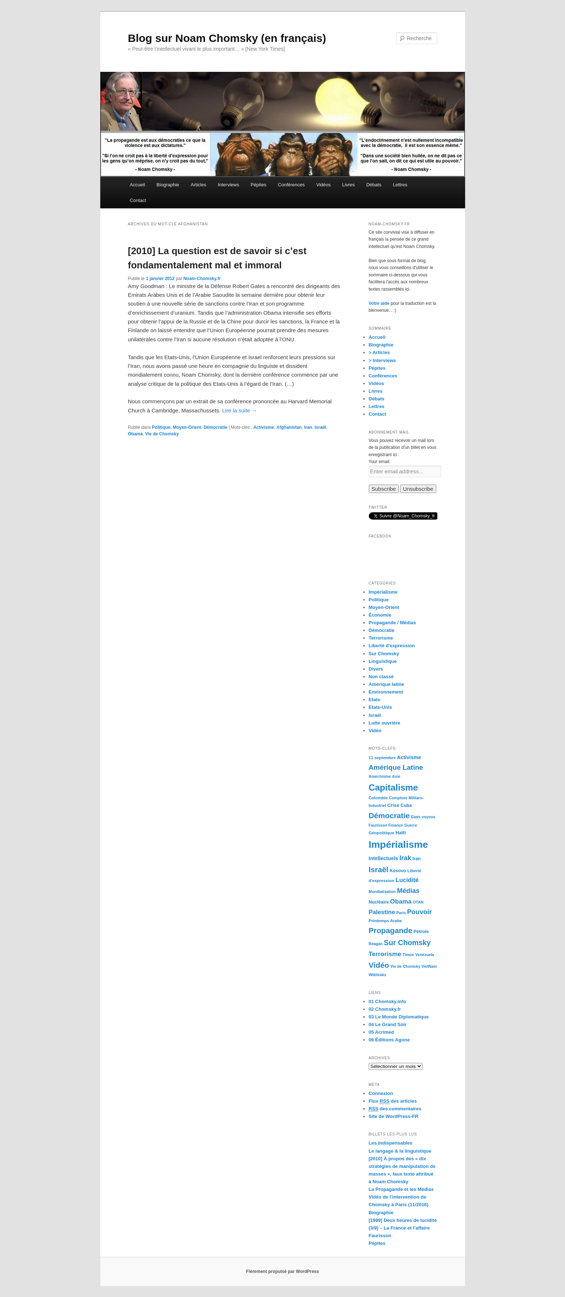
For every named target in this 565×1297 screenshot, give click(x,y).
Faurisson (378, 825)
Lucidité (406, 880)
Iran (308, 427)
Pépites (258, 184)
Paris (401, 912)
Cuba (406, 805)
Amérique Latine (396, 767)
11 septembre (382, 758)
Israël (320, 427)
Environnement (386, 692)
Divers (376, 669)
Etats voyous (423, 817)
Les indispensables (391, 1143)
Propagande (391, 930)
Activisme (263, 427)
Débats (373, 184)
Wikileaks (377, 974)
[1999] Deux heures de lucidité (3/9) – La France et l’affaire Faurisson (403, 1228)
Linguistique (383, 661)
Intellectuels (383, 858)
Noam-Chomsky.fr (202, 278)
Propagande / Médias (392, 622)
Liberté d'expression (392, 645)
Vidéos (323, 184)
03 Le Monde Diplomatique (399, 1017)
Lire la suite (239, 410)
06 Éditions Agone (389, 1039)
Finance (395, 825)
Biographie (167, 184)
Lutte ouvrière (384, 723)
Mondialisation (382, 891)
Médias (408, 890)
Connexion (381, 1093)
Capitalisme (393, 787)
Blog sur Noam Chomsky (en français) (227, 38)
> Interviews (382, 360)
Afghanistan (289, 427)
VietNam (429, 966)
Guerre (410, 825)
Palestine (382, 912)
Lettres (400, 184)
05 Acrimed (381, 1032)
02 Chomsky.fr (385, 1009)
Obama (135, 433)
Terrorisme (381, 638)
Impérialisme (383, 592)
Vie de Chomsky (162, 433)
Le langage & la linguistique (400, 1151)
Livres (348, 184)
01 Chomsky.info (387, 1001)
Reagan (376, 943)
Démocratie (215, 427)
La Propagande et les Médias (401, 1189)
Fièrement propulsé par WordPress (282, 1271)
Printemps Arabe (385, 921)
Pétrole (421, 931)
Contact (138, 200)
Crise (393, 805)
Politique (161, 427)
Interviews (228, 184)
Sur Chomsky (384, 653)
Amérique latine (387, 684)
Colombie (378, 798)
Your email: (380, 461)
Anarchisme (380, 776)
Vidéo (375, 730)
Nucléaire (379, 902)
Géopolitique (381, 833)
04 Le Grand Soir (388, 1024)
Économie (380, 615)
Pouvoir (419, 912)
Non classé (381, 676)
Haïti (400, 832)
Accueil (137, 184)
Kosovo (398, 870)
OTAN (418, 902)
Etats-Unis (380, 707)
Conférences (291, 184)
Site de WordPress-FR (393, 1116)
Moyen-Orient (187, 427)
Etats (374, 699)
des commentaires (395, 1109)
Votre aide (379, 303)
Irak (405, 858)
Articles (198, 184)
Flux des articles (393, 1101)
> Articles (379, 352)
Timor (408, 954)
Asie (396, 776)
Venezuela (424, 954)
